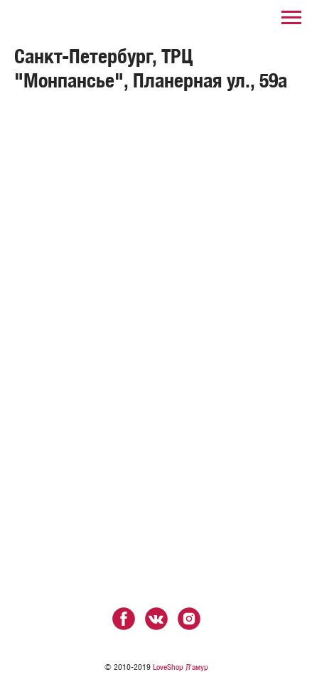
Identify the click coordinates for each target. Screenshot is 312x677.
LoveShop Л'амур (180, 667)
